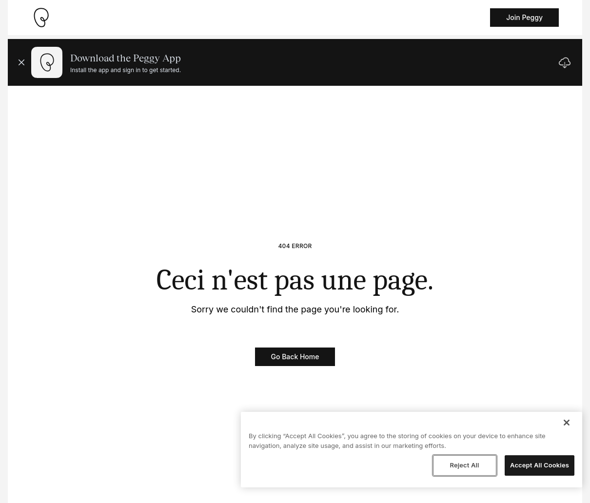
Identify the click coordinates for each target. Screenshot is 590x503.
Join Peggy (524, 17)
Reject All (464, 465)
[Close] (566, 422)
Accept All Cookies (539, 465)
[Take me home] (41, 17)
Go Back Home (295, 356)
